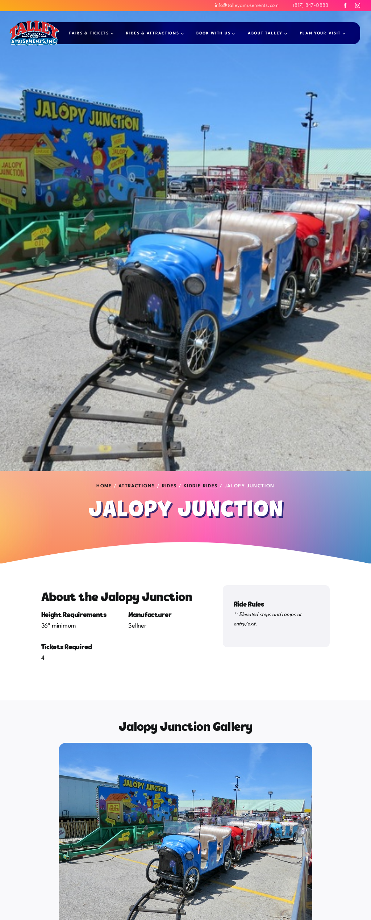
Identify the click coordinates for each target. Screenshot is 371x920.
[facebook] (345, 5)
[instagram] (357, 5)
